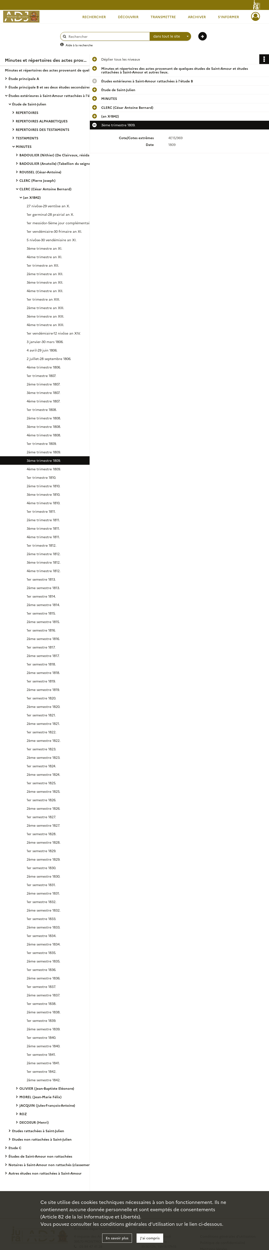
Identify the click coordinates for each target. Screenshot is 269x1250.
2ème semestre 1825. (43, 791)
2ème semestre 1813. (43, 587)
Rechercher (94, 16)
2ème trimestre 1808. (44, 418)
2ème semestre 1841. (43, 1062)
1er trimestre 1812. (41, 545)
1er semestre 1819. (41, 681)
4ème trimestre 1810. (43, 502)
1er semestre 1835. (41, 952)
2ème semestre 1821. (43, 723)
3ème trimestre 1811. (43, 528)
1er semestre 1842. (41, 1071)
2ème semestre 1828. (44, 842)
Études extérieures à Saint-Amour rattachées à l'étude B (54, 95)
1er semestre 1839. (41, 1020)
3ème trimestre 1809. (44, 460)
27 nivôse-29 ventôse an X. (48, 205)
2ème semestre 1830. (43, 876)
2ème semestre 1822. (44, 740)
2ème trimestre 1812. (44, 553)
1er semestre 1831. (41, 884)
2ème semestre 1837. (43, 995)
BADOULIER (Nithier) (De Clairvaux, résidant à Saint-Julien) (67, 154)
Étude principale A (23, 78)
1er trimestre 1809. (42, 443)
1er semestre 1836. (41, 969)
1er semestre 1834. (41, 935)
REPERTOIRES (27, 112)
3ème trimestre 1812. (44, 562)
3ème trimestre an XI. (44, 248)
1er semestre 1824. (41, 765)
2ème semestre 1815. (43, 621)
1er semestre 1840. (41, 1037)
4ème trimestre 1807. (43, 401)
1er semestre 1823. (41, 748)
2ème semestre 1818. (43, 672)
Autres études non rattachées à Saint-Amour (45, 1173)
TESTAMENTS (27, 138)
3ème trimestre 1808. (44, 426)
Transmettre (163, 16)
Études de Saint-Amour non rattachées (40, 1156)
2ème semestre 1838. (44, 1012)
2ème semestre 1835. (43, 961)
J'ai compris (150, 1237)
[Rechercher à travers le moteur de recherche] (107, 36)
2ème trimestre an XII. (45, 273)
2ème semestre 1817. (43, 655)
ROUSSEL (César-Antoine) (40, 171)
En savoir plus (117, 1237)
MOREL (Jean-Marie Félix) (40, 1096)
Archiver (197, 16)
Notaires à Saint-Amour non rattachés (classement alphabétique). (56, 1164)
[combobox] (170, 36)
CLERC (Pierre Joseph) (37, 180)
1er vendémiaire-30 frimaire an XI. (54, 231)
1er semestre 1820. (41, 698)
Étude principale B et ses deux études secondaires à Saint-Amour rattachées (56, 87)
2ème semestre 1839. (43, 1028)
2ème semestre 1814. (43, 604)
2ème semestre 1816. (43, 638)
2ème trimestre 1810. (43, 485)
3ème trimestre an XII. (45, 282)
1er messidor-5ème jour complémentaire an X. (64, 222)
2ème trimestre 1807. (43, 384)
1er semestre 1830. (41, 867)
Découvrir (128, 16)
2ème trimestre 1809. (44, 451)
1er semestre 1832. (41, 901)
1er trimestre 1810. (41, 477)
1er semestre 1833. (41, 918)
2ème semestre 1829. (43, 859)
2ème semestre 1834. (44, 944)
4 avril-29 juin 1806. (42, 350)
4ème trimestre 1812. (44, 570)
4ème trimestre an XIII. (45, 324)
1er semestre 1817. (41, 647)
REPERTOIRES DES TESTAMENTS (42, 129)
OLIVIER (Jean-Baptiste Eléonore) (46, 1088)
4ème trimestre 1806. (44, 367)
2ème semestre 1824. (43, 774)
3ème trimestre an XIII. (45, 316)
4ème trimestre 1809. (44, 468)
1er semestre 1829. (41, 850)
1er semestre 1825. (41, 782)
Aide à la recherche (79, 45)
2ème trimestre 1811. (43, 519)
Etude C (14, 1147)
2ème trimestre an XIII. (45, 307)
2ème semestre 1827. (43, 825)
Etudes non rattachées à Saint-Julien (42, 1139)
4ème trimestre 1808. (44, 435)
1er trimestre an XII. (43, 265)
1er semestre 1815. (41, 613)
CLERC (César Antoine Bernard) (45, 188)
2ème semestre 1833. (43, 927)
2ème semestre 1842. (44, 1079)
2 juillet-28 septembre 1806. (49, 358)
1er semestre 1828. (41, 833)
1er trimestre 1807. (41, 375)
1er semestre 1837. (41, 986)
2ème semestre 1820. (43, 706)
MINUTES (23, 146)
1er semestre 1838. (41, 1003)
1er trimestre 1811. (41, 511)
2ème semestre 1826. (43, 808)
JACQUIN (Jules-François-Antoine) (47, 1105)
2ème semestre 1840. (43, 1045)
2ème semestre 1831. (43, 893)
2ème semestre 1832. (44, 910)
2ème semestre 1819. (43, 689)
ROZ (23, 1113)
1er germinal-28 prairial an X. (50, 214)
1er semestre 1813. (41, 579)
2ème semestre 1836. (43, 978)
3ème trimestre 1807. (43, 392)
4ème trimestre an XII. (45, 290)
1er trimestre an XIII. (43, 299)
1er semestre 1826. (41, 799)
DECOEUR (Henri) (34, 1122)
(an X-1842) (32, 197)
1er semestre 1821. (41, 715)
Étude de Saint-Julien (29, 104)
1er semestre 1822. (41, 731)
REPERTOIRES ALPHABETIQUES (42, 121)
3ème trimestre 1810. (43, 494)
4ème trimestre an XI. (44, 256)
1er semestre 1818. (41, 664)
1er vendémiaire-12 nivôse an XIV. (54, 333)
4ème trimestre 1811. (43, 536)
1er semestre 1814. (41, 596)
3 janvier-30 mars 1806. (45, 341)
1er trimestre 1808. (42, 409)
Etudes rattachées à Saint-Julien (38, 1130)
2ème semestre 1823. (43, 757)
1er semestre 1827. (41, 816)
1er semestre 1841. (41, 1054)
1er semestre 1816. (41, 630)
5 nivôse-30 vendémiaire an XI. (52, 239)
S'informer (228, 16)
